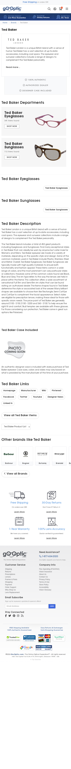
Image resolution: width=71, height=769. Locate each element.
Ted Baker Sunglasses (56, 210)
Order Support (10, 587)
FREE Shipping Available (19, 628)
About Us (42, 574)
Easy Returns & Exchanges (52, 628)
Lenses (8, 577)
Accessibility (44, 587)
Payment (8, 585)
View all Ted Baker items (20, 415)
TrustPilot (59, 638)
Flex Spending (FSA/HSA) (49, 569)
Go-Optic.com (17, 654)
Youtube (37, 397)
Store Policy (43, 585)
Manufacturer (28, 391)
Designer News (55, 397)
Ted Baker (24, 23)
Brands (13, 23)
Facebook (8, 397)
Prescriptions (10, 574)
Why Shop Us (10, 590)
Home (5, 23)
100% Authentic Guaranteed (19, 630)
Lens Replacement (12, 592)
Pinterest (56, 391)
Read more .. (13, 67)
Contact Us (43, 577)
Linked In (7, 403)
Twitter (23, 397)
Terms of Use (44, 582)
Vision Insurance (45, 572)
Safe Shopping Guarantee (52, 630)
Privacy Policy (44, 579)
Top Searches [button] (35, 659)
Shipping (8, 569)
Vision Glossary (45, 590)
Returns (8, 572)
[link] (29, 638)
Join (52, 606)
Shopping (8, 582)
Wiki (44, 391)
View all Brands (15, 473)
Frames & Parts (11, 579)
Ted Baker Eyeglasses (56, 188)
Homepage (9, 391)
